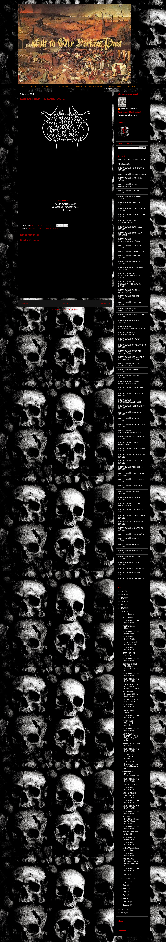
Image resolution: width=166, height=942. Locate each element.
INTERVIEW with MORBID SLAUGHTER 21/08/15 (128, 383)
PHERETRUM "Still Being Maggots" (129, 643)
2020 (123, 594)
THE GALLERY (64, 86)
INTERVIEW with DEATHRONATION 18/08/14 (129, 240)
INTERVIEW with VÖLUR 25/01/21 (131, 569)
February (126, 902)
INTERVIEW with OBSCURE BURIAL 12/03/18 (129, 444)
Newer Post (25, 303)
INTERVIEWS (47, 86)
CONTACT (132, 86)
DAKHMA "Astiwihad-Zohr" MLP (130, 833)
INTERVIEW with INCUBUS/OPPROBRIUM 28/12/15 (131, 328)
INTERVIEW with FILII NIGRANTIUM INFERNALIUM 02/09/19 (129, 276)
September (127, 878)
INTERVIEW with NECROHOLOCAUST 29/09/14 (130, 401)
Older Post (105, 303)
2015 (123, 611)
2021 (123, 591)
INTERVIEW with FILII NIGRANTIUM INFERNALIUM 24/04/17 (129, 284)
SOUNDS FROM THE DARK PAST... (130, 622)
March (125, 898)
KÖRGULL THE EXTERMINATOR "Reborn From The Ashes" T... (130, 737)
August (126, 882)
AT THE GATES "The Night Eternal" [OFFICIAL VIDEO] (130, 686)
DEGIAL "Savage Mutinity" (129, 627)
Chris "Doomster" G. (129, 109)
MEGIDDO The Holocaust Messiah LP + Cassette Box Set (130, 862)
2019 (123, 598)
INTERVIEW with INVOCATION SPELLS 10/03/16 (130, 352)
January (126, 905)
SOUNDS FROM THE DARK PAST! (48, 229)
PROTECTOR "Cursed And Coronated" (131, 700)
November (127, 618)
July (124, 885)
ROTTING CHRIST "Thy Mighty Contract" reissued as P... (130, 667)
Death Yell (31, 229)
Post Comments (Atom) (70, 310)
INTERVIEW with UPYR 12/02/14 (131, 534)
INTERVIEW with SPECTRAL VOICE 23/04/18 (129, 505)
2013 (123, 913)
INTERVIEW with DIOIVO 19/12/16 (131, 251)
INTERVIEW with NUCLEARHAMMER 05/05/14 (129, 431)
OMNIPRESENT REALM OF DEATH (89, 86)
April (125, 895)
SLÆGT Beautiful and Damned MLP (130, 849)
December (127, 614)
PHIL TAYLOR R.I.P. (130, 784)
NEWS (33, 86)
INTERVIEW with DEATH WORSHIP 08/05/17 (127, 222)
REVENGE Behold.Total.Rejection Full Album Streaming (131, 820)
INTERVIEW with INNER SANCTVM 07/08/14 (127, 334)
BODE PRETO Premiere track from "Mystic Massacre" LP (130, 765)
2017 (123, 605)
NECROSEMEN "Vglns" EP (128, 654)
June (125, 888)
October (126, 875)
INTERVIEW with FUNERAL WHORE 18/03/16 (129, 291)
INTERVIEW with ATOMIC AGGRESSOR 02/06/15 (128, 185)
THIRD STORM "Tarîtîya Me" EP (129, 711)
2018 (123, 601)
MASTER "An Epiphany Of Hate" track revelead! (130, 694)
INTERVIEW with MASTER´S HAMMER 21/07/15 (129, 364)
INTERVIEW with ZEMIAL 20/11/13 (131, 579)
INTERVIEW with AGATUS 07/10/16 (132, 174)
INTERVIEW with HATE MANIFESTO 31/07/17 (127, 309)
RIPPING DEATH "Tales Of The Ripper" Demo (129, 795)
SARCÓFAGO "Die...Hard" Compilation (127, 723)
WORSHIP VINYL (115, 86)
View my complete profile (127, 115)
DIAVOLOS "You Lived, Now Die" (131, 745)
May (125, 892)
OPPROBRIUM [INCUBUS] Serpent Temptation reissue (131, 773)
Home (65, 303)
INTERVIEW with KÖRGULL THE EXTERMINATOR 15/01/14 (131, 358)
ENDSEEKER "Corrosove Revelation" (127, 756)
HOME (23, 86)
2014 (123, 909)
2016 (123, 608)
